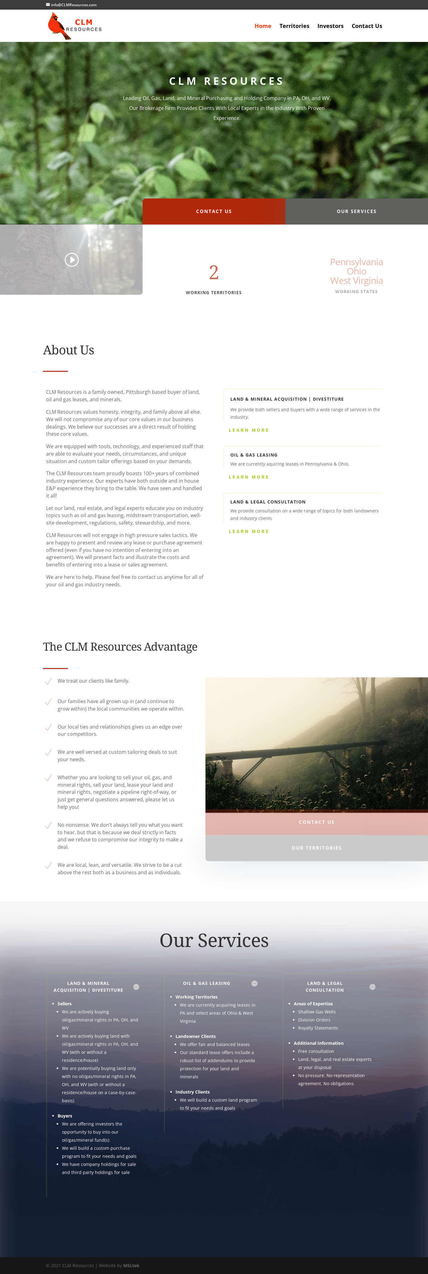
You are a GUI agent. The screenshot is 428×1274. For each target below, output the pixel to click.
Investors (330, 27)
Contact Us (367, 27)
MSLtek (131, 1265)
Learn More (249, 430)
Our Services (357, 218)
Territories (294, 27)
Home (263, 27)
